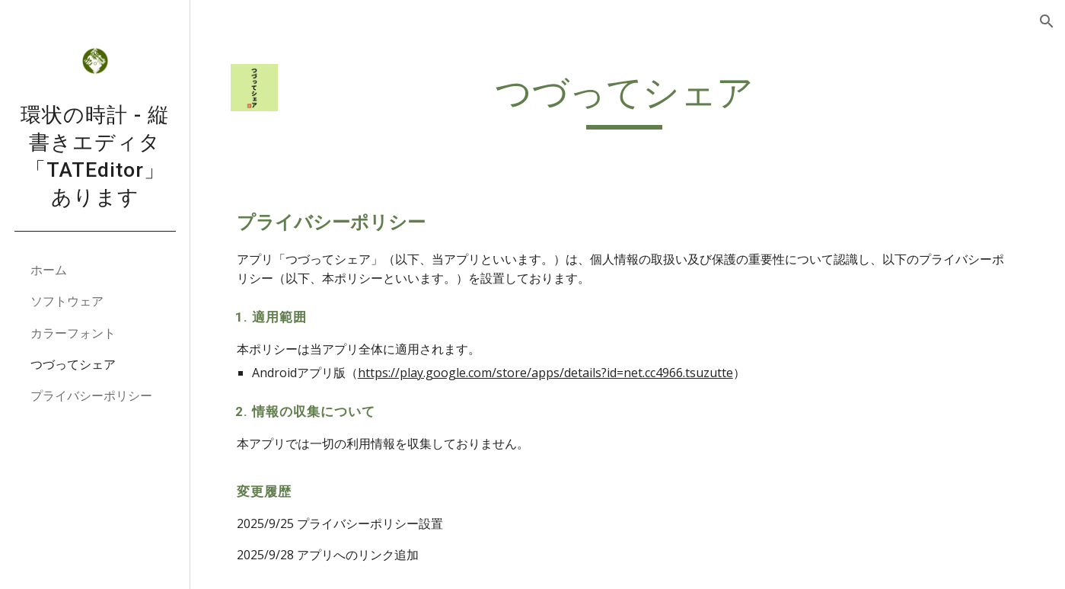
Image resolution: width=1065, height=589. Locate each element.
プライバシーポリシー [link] (91, 395)
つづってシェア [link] (73, 364)
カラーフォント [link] (73, 333)
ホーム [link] (48, 269)
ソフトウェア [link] (67, 301)
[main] (628, 100)
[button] (1046, 21)
